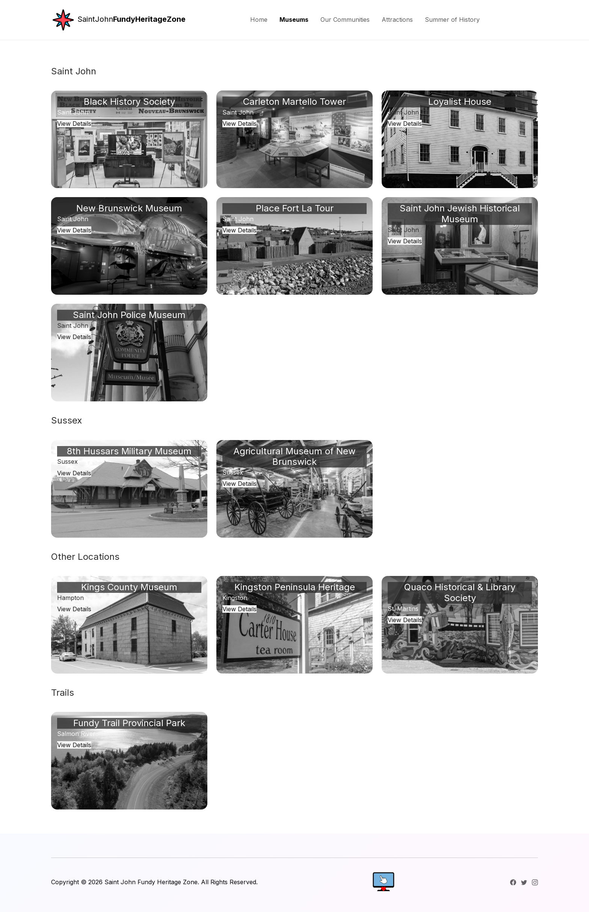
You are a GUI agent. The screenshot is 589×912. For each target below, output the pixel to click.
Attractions (397, 19)
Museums (293, 19)
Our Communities (345, 19)
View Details (74, 123)
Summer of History (452, 19)
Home (258, 19)
